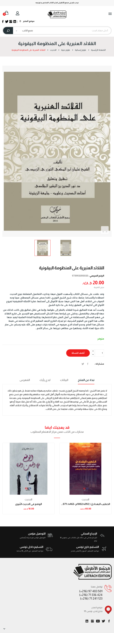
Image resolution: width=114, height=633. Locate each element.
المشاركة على (88, 364)
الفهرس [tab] (25, 380)
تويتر (103, 621)
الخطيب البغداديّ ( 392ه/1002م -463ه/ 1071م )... (85, 504)
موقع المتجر (26, 21)
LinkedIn (87, 621)
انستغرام (92, 621)
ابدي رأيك (45, 380)
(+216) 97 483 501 (91, 591)
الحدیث (28, 499)
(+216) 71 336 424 (91, 595)
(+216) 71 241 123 (91, 598)
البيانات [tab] (64, 380)
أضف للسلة (78, 353)
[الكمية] (99, 353)
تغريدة (83, 364)
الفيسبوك (109, 621)
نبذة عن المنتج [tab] (86, 380)
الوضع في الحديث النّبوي (28, 504)
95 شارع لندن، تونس (93, 611)
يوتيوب (98, 621)
